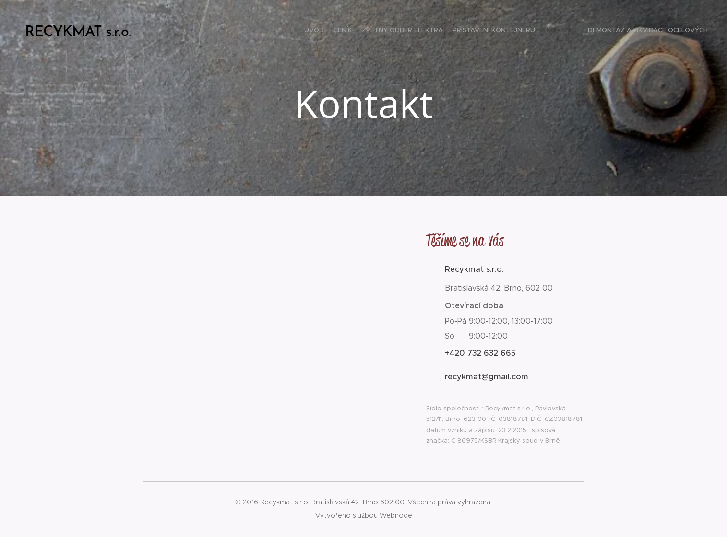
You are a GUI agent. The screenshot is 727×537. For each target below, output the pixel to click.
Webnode (396, 515)
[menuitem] (661, 31)
